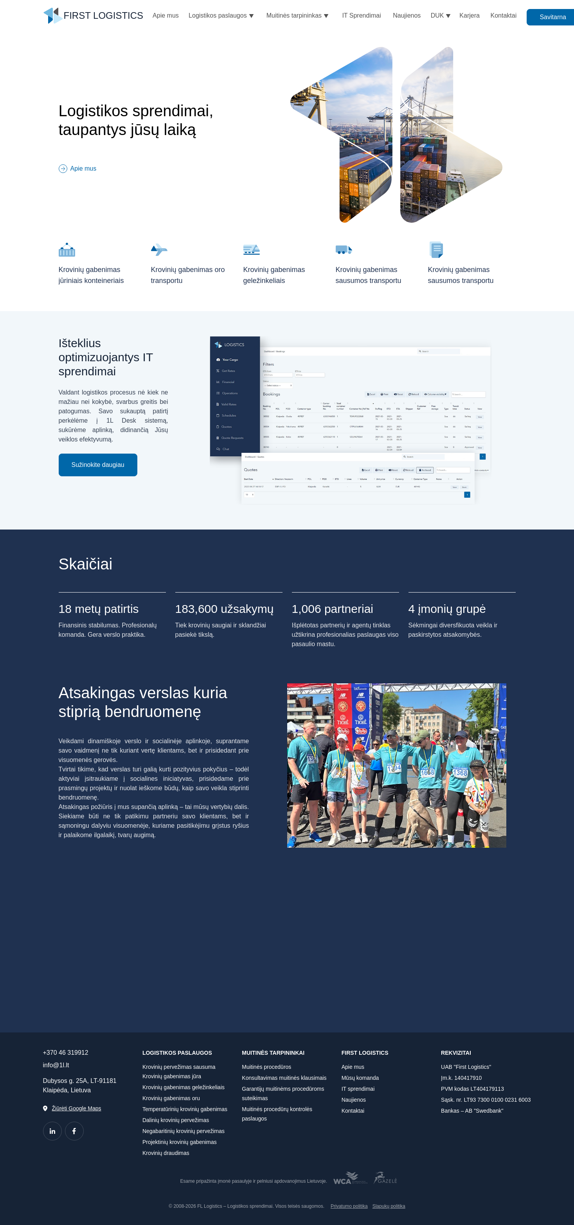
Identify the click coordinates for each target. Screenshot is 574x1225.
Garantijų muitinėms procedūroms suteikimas (283, 1093)
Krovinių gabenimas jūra (171, 1076)
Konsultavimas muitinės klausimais (284, 1078)
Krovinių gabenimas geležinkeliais (183, 1087)
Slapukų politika (388, 1206)
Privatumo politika (349, 1206)
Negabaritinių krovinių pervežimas (183, 1131)
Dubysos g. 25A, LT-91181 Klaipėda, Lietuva (80, 1085)
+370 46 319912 (65, 1052)
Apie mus (353, 1067)
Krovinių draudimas (165, 1153)
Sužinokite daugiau (98, 464)
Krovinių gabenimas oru (171, 1098)
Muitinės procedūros (266, 1067)
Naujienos (354, 1100)
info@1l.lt (56, 1065)
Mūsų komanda (360, 1078)
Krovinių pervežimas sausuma (179, 1067)
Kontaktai (353, 1111)
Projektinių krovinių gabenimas (179, 1142)
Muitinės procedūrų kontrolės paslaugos (277, 1114)
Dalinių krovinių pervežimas (175, 1120)
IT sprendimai (358, 1089)
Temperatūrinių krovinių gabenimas (184, 1109)
